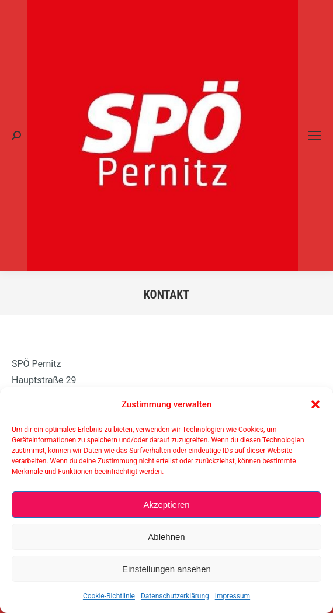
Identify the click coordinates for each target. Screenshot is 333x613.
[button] (315, 404)
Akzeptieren (166, 505)
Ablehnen (166, 537)
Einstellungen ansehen (166, 569)
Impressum (232, 596)
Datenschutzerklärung (175, 596)
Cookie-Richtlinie (109, 596)
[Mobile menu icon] (314, 136)
